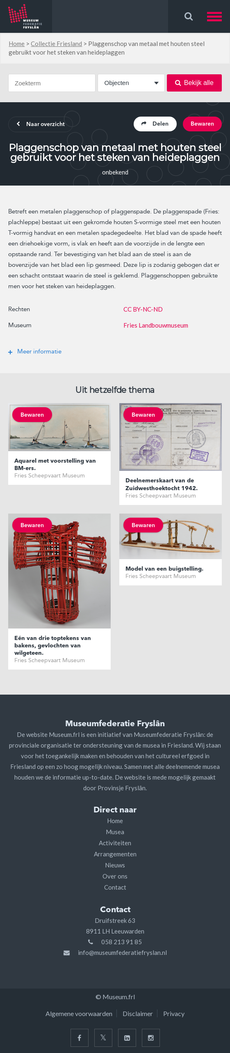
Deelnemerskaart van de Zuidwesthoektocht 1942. (161, 484)
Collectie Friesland (56, 43)
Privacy (173, 1013)
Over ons (115, 876)
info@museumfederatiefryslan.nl (122, 952)
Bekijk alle (194, 82)
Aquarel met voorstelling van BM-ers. (55, 464)
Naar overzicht (41, 125)
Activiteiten (115, 843)
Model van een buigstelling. (164, 569)
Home (17, 43)
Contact (115, 887)
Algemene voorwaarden (79, 1013)
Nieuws (115, 865)
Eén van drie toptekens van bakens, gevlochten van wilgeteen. (52, 645)
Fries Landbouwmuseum (155, 325)
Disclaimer (138, 1013)
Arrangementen (115, 854)
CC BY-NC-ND (143, 309)
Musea (115, 831)
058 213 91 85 (121, 941)
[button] (218, 16)
